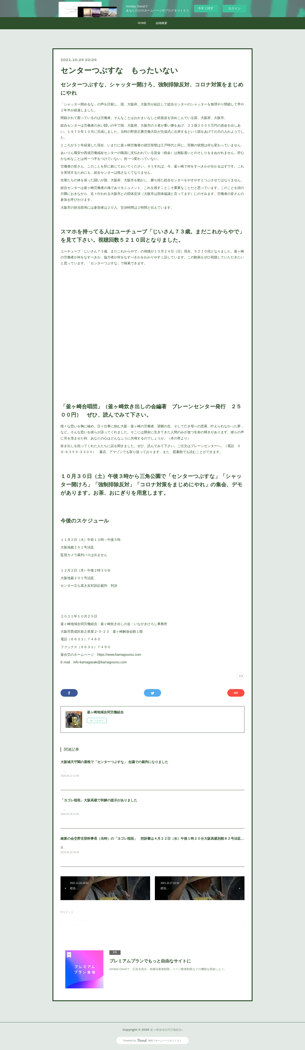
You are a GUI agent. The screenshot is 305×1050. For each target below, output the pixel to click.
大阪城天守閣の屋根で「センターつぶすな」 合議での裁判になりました (114, 762)
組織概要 (161, 23)
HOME (142, 23)
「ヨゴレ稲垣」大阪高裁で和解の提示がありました (99, 801)
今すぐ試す (206, 8)
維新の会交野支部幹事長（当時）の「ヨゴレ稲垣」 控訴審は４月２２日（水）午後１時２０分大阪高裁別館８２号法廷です (154, 839)
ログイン (234, 8)
